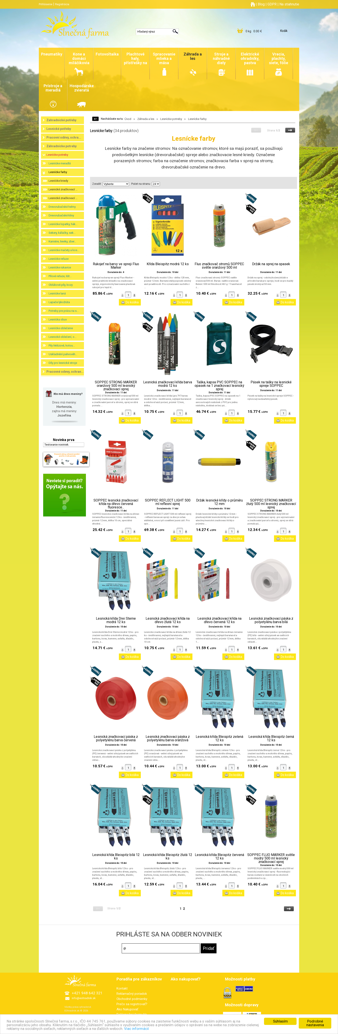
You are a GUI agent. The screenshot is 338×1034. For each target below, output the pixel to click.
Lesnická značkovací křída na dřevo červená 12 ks (219, 620)
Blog (261, 4)
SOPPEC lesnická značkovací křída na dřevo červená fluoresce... (116, 504)
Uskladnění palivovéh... (63, 354)
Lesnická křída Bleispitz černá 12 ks (271, 738)
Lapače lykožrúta (59, 302)
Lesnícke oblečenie (61, 328)
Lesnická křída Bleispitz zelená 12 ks (219, 738)
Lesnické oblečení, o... (62, 336)
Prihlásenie (45, 4)
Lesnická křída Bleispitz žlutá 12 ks (167, 856)
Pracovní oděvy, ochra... (63, 137)
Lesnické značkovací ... (63, 189)
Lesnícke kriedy (58, 180)
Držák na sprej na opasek (271, 264)
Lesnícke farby (58, 172)
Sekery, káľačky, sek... (62, 232)
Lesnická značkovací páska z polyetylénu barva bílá (271, 620)
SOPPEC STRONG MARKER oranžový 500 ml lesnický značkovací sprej (116, 386)
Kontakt (122, 988)
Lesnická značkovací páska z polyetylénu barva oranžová (168, 738)
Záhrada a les (145, 119)
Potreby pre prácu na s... (64, 310)
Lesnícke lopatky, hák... (63, 224)
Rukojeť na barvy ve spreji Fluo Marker (116, 265)
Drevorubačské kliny (61, 215)
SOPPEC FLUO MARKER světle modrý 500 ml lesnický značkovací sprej (271, 858)
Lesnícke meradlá (60, 163)
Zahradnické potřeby (61, 120)
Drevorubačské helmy (62, 206)
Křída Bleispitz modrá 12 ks (168, 264)
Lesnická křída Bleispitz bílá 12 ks (116, 856)
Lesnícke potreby (57, 154)
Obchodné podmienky (131, 999)
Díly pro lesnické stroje (63, 362)
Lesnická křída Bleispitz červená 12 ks (219, 856)
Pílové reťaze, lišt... (60, 276)
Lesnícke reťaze (59, 258)
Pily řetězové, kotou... (62, 345)
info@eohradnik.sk (84, 998)
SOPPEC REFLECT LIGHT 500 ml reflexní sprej (167, 502)
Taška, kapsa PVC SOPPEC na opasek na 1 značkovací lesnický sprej (219, 386)
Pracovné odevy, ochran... (65, 371)
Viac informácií (136, 1029)
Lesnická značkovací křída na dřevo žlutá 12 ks (168, 620)
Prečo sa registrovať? (131, 1004)
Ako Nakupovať (127, 1009)
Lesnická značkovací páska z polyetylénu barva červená (116, 738)
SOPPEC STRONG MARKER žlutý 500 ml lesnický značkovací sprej (271, 504)
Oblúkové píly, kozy (61, 284)
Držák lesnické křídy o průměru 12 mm (219, 502)
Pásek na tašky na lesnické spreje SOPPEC (271, 384)
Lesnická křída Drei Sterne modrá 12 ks (116, 620)
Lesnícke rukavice (60, 267)
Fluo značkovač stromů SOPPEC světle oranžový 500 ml (219, 265)
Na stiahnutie (289, 4)
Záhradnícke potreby (61, 146)
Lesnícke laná (57, 293)
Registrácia (62, 4)
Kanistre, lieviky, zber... (62, 241)
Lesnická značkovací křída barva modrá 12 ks (167, 384)
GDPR (272, 4)
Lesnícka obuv (58, 319)
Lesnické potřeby (58, 129)
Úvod (128, 119)
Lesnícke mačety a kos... (64, 250)
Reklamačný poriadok (131, 994)
